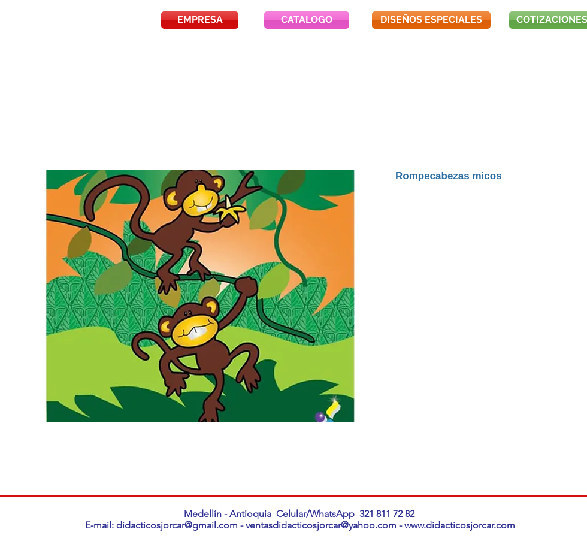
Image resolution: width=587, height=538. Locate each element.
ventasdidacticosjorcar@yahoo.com (321, 525)
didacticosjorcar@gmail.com (177, 525)
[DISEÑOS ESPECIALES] (431, 20)
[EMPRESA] (199, 20)
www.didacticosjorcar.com (459, 525)
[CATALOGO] (306, 20)
